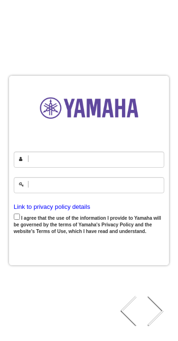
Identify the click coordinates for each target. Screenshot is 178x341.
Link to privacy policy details (52, 206)
